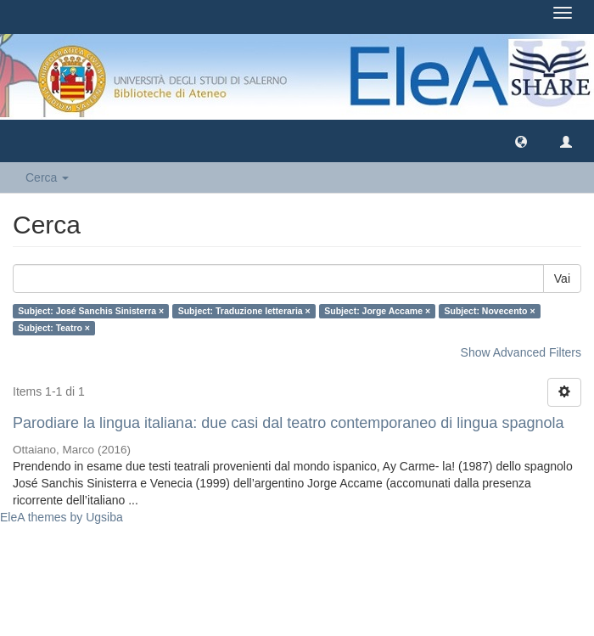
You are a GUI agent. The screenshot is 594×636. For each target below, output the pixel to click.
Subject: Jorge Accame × (377, 311)
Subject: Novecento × (490, 311)
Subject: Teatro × (54, 328)
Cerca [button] (47, 177)
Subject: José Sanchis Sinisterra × (91, 311)
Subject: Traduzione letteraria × (244, 311)
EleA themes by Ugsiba (61, 517)
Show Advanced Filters (521, 352)
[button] (521, 141)
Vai (562, 278)
